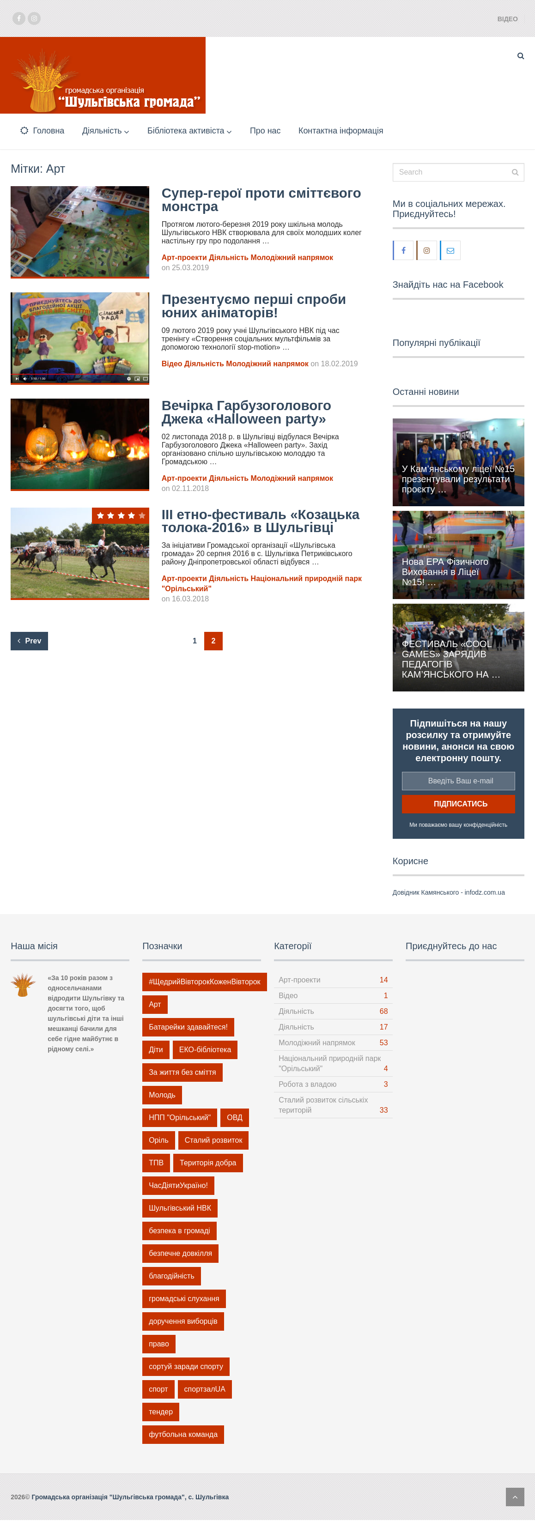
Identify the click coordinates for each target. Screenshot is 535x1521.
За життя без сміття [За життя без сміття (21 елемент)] (182, 1073)
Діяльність (103, 131)
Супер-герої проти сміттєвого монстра (229, 201)
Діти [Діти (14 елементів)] (156, 1050)
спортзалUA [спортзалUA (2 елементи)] (204, 1390)
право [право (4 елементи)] (159, 1345)
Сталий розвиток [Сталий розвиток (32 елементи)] (214, 1141)
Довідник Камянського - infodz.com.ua (449, 893)
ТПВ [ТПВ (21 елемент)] (156, 1164)
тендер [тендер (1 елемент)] (161, 1413)
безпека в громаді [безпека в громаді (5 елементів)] (179, 1232)
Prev (29, 656)
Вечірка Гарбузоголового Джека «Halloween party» (248, 413)
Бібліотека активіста (189, 131)
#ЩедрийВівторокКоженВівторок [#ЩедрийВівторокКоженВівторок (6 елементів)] (204, 983)
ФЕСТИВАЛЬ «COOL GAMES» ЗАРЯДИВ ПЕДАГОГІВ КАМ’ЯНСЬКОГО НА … (451, 660)
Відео (508, 19)
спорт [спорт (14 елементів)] (158, 1390)
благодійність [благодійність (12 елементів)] (172, 1277)
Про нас (270, 131)
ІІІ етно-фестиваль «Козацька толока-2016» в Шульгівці (250, 529)
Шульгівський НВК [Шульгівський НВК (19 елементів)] (180, 1209)
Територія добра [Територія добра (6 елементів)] (208, 1164)
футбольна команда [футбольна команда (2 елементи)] (183, 1435)
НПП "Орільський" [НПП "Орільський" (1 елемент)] (180, 1118)
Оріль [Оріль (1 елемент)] (159, 1141)
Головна (42, 131)
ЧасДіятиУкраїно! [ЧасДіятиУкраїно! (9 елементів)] (178, 1186)
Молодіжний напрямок (292, 259)
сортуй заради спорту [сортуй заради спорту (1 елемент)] (186, 1367)
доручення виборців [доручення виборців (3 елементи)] (183, 1322)
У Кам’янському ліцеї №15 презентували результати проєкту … (458, 480)
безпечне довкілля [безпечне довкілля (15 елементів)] (180, 1254)
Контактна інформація (347, 131)
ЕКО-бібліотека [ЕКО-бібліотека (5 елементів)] (205, 1050)
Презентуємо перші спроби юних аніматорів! (255, 307)
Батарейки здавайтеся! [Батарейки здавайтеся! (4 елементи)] (188, 1028)
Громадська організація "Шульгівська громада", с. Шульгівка (130, 1498)
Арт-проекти (184, 259)
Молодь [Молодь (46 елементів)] (162, 1096)
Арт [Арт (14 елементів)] (155, 1005)
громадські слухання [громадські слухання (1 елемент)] (184, 1299)
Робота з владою (307, 1085)
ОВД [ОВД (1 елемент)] (235, 1118)
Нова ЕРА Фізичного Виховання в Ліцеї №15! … (445, 572)
